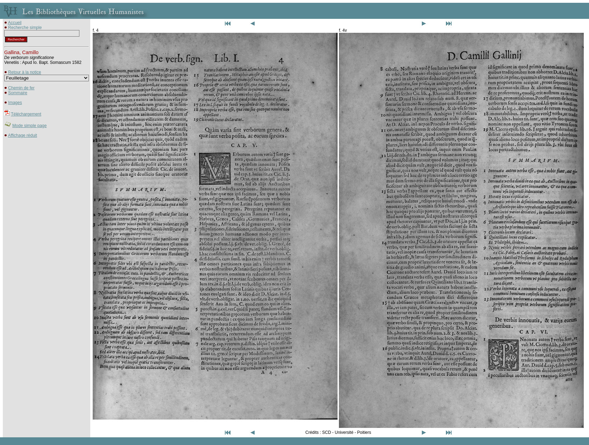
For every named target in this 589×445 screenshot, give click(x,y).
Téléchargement (26, 114)
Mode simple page (29, 125)
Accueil (15, 22)
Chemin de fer (21, 88)
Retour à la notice (24, 72)
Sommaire (17, 92)
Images (15, 102)
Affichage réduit (22, 135)
